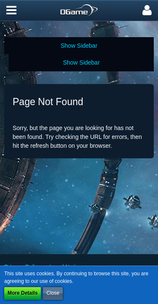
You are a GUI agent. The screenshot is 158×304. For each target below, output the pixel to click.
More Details (22, 293)
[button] (11, 10)
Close (52, 293)
